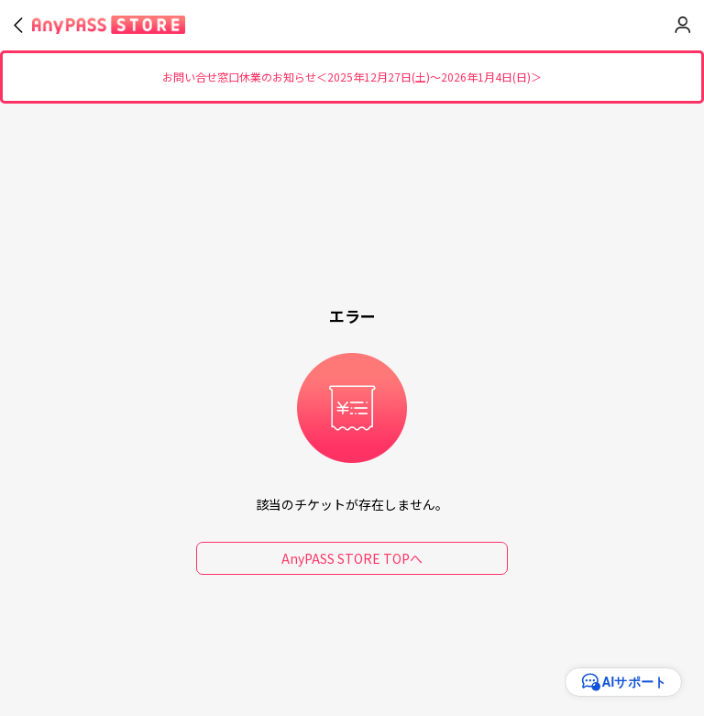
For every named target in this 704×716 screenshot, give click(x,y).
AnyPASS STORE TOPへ (352, 558)
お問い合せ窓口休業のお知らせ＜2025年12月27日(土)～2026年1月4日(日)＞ (352, 77)
